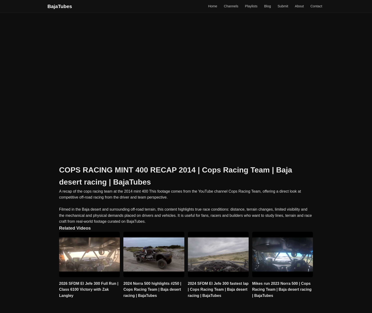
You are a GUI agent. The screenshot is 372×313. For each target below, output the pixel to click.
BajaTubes (59, 6)
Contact (316, 6)
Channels (231, 6)
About (299, 6)
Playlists (251, 6)
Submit (283, 6)
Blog (267, 6)
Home (212, 6)
